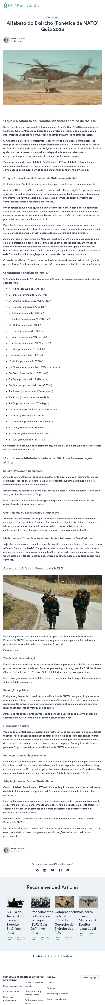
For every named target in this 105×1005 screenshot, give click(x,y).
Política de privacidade (58, 983)
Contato (51, 972)
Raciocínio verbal (11, 981)
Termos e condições (56, 989)
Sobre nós (52, 978)
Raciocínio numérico (13, 976)
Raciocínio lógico (11, 995)
